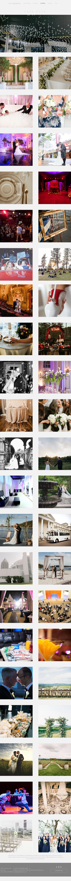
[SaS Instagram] (58, 867)
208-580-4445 (23, 868)
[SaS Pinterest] (61, 867)
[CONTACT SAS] (58, 870)
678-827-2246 (25, 870)
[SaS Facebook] (56, 867)
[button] (35, 33)
